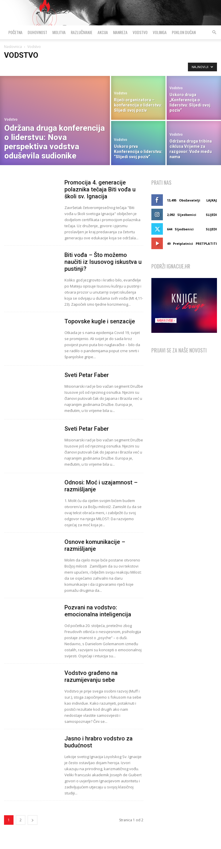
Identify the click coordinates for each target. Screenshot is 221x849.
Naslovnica (13, 46)
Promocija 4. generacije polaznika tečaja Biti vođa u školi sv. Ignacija (100, 189)
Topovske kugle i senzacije (99, 321)
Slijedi (211, 214)
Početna (15, 32)
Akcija (103, 32)
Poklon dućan (184, 32)
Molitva (59, 32)
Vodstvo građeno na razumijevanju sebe (91, 676)
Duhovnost (37, 32)
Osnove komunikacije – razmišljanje (94, 545)
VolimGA (160, 32)
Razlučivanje (81, 32)
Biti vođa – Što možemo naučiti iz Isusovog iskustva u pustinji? (103, 261)
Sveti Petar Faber (86, 375)
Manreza (120, 32)
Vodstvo (140, 32)
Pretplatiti (206, 243)
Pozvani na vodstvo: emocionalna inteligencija (97, 611)
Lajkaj (211, 200)
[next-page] (32, 820)
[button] (214, 32)
